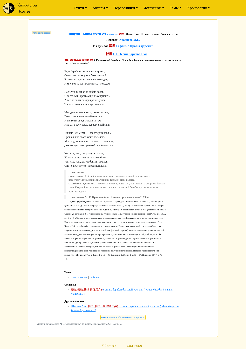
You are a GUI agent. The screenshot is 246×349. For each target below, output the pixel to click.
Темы (174, 8)
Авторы (98, 8)
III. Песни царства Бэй (130, 54)
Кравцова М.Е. (129, 39)
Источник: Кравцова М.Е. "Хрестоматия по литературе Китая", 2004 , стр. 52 (79, 323)
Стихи (79, 8)
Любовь (94, 277)
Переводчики (124, 8)
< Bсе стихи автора (41, 33)
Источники (152, 8)
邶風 (109, 54)
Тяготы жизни (79, 277)
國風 (112, 46)
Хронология (197, 8)
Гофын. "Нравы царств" (134, 46)
